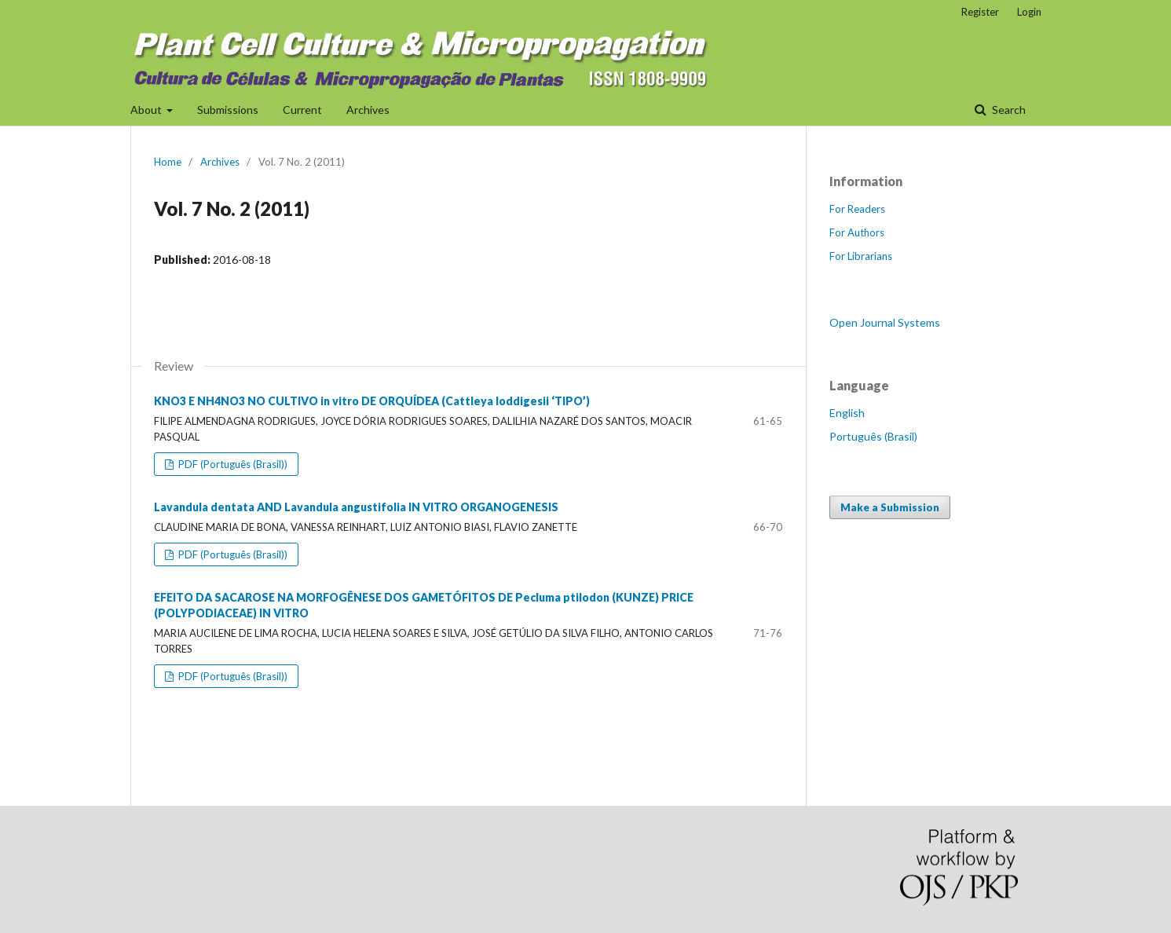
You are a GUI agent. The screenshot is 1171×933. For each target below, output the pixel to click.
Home (167, 162)
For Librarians (860, 256)
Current (302, 109)
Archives (368, 109)
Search (1008, 109)
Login (1029, 11)
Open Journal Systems (884, 322)
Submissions (227, 109)
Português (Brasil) (873, 436)
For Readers (857, 209)
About (147, 109)
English (847, 412)
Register (980, 11)
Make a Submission (889, 507)
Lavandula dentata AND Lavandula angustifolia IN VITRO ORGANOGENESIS (356, 507)
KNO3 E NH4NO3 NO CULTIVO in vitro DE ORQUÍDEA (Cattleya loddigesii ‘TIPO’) (372, 401)
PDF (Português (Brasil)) (231, 464)
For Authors (856, 232)
